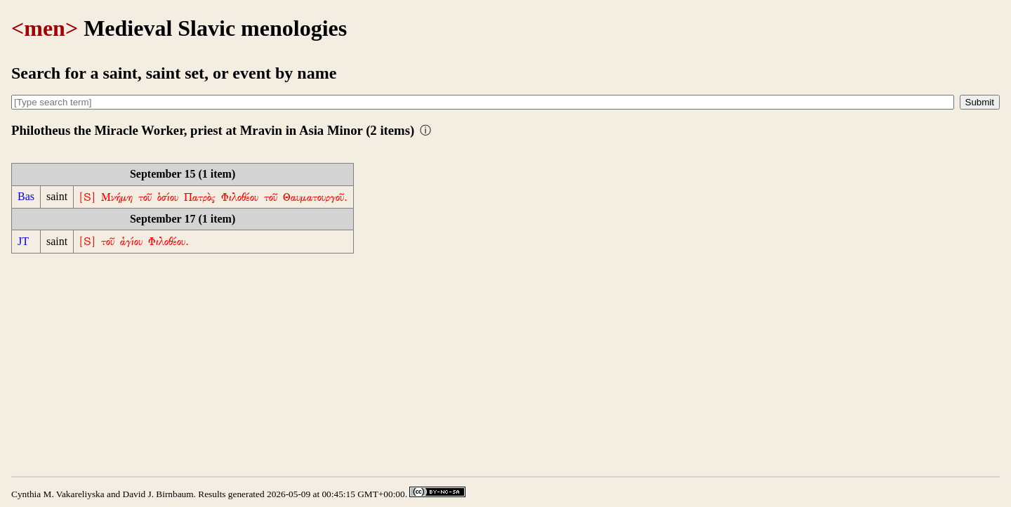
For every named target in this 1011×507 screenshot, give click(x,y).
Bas (26, 196)
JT (23, 241)
